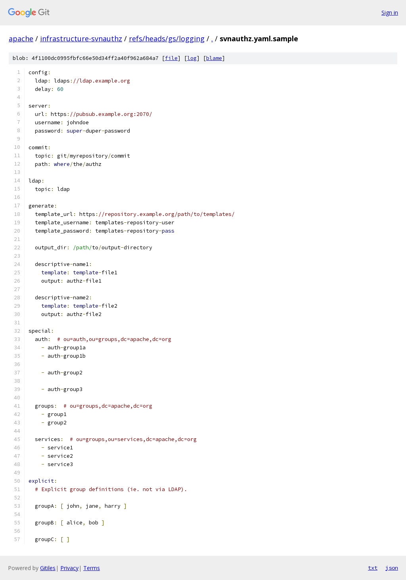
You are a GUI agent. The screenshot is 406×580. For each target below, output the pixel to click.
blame (214, 58)
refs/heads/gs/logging (167, 38)
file (171, 58)
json (391, 567)
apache (21, 38)
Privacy (69, 568)
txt (372, 567)
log (192, 58)
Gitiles (48, 568)
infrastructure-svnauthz (81, 38)
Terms (91, 568)
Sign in (389, 12)
